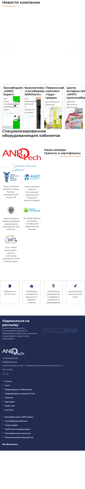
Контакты (9, 410)
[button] (9, 51)
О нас (7, 385)
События (9, 398)
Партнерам (10, 402)
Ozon (10, 369)
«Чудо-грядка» (11, 425)
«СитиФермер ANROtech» (16, 421)
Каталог (8, 381)
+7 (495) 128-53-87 (10, 358)
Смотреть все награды (70, 156)
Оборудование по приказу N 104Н (20, 394)
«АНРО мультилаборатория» (18, 429)
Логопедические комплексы (18, 433)
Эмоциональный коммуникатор (19, 437)
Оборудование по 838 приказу (18, 389)
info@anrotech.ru (9, 362)
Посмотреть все (9, 6)
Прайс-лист (10, 406)
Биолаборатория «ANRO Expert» (19, 417)
